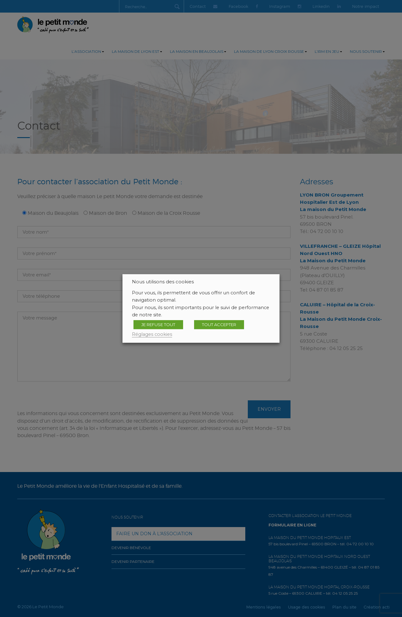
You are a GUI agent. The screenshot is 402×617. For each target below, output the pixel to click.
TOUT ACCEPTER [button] (219, 324)
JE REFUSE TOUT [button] (158, 324)
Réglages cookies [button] (152, 334)
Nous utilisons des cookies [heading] (163, 282)
